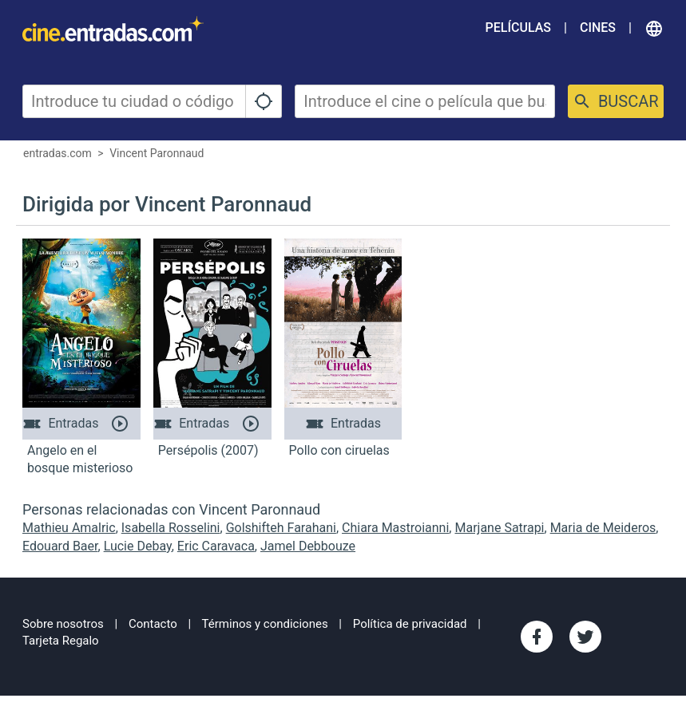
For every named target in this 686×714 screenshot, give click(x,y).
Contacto (153, 624)
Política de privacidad (410, 624)
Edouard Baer (60, 546)
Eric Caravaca (216, 546)
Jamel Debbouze (307, 546)
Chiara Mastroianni (395, 527)
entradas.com (57, 153)
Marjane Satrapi (499, 527)
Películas (518, 27)
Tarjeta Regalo (60, 640)
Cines (598, 27)
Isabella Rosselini (170, 527)
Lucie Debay (138, 546)
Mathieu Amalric (69, 527)
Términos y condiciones (265, 624)
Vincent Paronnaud (156, 153)
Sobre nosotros (63, 624)
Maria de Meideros (603, 527)
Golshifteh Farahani (281, 527)
